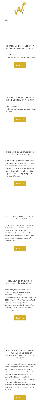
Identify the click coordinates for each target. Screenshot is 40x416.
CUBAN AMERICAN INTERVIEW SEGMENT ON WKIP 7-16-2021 (20, 47)
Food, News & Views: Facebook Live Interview (20, 217)
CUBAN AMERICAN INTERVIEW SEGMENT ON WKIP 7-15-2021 (20, 98)
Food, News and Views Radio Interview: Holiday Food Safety (20, 281)
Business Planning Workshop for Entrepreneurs (20, 152)
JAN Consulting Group (20, 9)
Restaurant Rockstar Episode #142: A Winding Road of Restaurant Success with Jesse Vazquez (20, 354)
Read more (20, 65)
